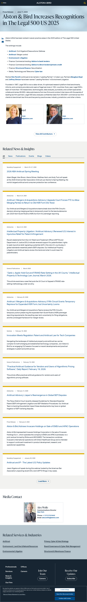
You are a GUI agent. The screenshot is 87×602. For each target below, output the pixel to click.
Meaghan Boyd (76, 77)
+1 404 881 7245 (36, 115)
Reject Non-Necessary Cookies (65, 594)
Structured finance (23, 68)
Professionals (11, 566)
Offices (24, 566)
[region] (43, 594)
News (10, 156)
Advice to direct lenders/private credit (46, 65)
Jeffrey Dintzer (15, 79)
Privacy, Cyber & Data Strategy (56, 541)
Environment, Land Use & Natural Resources (20, 546)
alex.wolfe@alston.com (49, 517)
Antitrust (12, 51)
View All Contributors (44, 134)
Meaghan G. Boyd (33, 109)
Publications (20, 156)
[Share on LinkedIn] (3, 39)
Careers (24, 571)
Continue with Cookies (65, 598)
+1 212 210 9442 (48, 515)
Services (8, 571)
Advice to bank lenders (40, 61)
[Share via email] (3, 42)
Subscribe (71, 578)
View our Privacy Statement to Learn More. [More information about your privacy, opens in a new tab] (14, 594)
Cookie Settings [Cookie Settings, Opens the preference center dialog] (64, 589)
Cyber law (38, 71)
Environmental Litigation (12, 551)
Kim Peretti (15, 77)
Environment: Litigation (18, 58)
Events (31, 156)
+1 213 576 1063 (76, 115)
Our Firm (8, 582)
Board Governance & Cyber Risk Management (62, 546)
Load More (42, 481)
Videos (48, 156)
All (4, 156)
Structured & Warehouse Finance (57, 551)
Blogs (39, 156)
